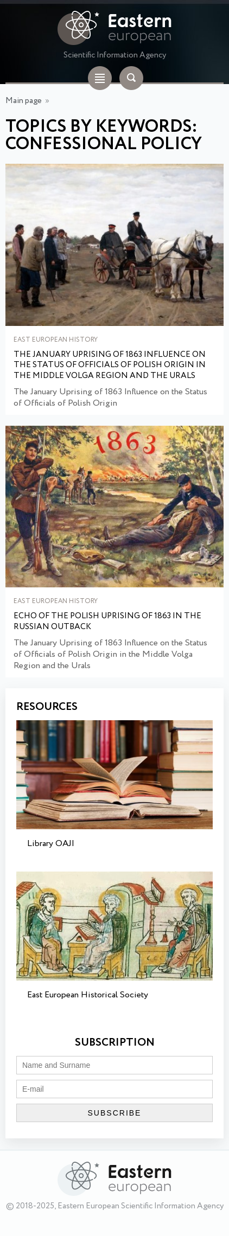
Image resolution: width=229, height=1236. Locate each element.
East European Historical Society (87, 995)
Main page (23, 101)
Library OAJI (50, 843)
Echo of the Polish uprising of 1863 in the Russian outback (107, 621)
